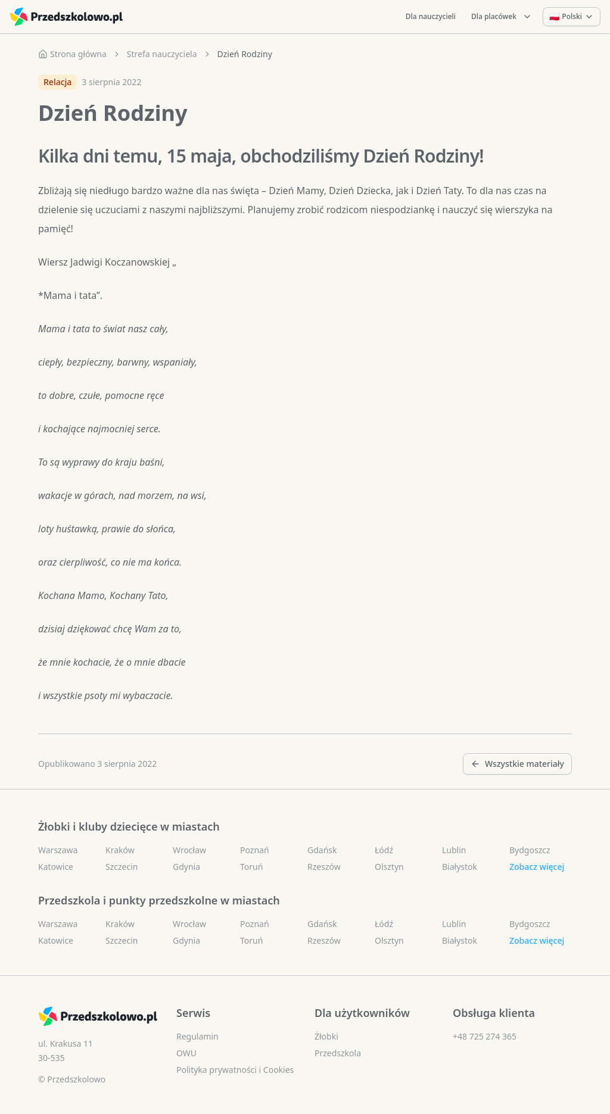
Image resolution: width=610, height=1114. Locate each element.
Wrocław (189, 850)
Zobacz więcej (536, 866)
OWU (186, 1053)
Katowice (55, 866)
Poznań (254, 850)
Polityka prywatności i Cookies (235, 1069)
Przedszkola (338, 1053)
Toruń (251, 866)
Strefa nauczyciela (162, 54)
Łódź (384, 850)
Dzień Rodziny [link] (244, 54)
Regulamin (197, 1036)
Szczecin (121, 866)
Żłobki (326, 1036)
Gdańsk (322, 850)
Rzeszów (324, 866)
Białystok (459, 866)
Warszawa (57, 850)
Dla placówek (501, 16)
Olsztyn (389, 866)
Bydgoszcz (529, 850)
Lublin (454, 850)
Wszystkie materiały (517, 763)
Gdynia (186, 866)
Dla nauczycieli (431, 16)
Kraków (120, 850)
